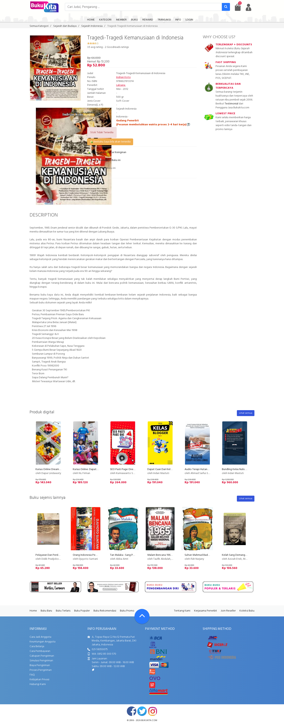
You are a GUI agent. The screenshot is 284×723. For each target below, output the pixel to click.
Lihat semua (245, 413)
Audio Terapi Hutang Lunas (200, 469)
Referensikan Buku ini (101, 168)
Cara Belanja (37, 646)
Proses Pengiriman (41, 670)
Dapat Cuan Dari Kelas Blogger (165, 469)
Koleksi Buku (246, 611)
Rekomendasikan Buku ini (104, 160)
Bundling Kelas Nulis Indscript (238, 469)
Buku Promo (127, 611)
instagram (152, 711)
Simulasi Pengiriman (41, 660)
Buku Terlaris (63, 611)
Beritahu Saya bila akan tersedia (110, 141)
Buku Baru (46, 611)
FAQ (32, 675)
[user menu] (248, 7)
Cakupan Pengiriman (42, 656)
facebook (131, 711)
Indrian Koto (123, 77)
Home (33, 611)
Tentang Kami (182, 611)
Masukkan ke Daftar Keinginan (106, 152)
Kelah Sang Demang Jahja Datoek (241, 555)
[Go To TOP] (142, 616)
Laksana (121, 85)
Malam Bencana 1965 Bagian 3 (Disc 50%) (171, 555)
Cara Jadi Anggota (40, 637)
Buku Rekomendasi (104, 611)
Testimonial (231, 103)
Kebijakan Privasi (39, 679)
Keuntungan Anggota (42, 641)
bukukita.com (149, 720)
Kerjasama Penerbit (205, 611)
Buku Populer (82, 611)
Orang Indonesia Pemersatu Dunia (92, 555)
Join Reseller (228, 611)
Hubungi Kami (38, 684)
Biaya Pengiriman (40, 665)
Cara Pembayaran (40, 651)
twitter (142, 711)
